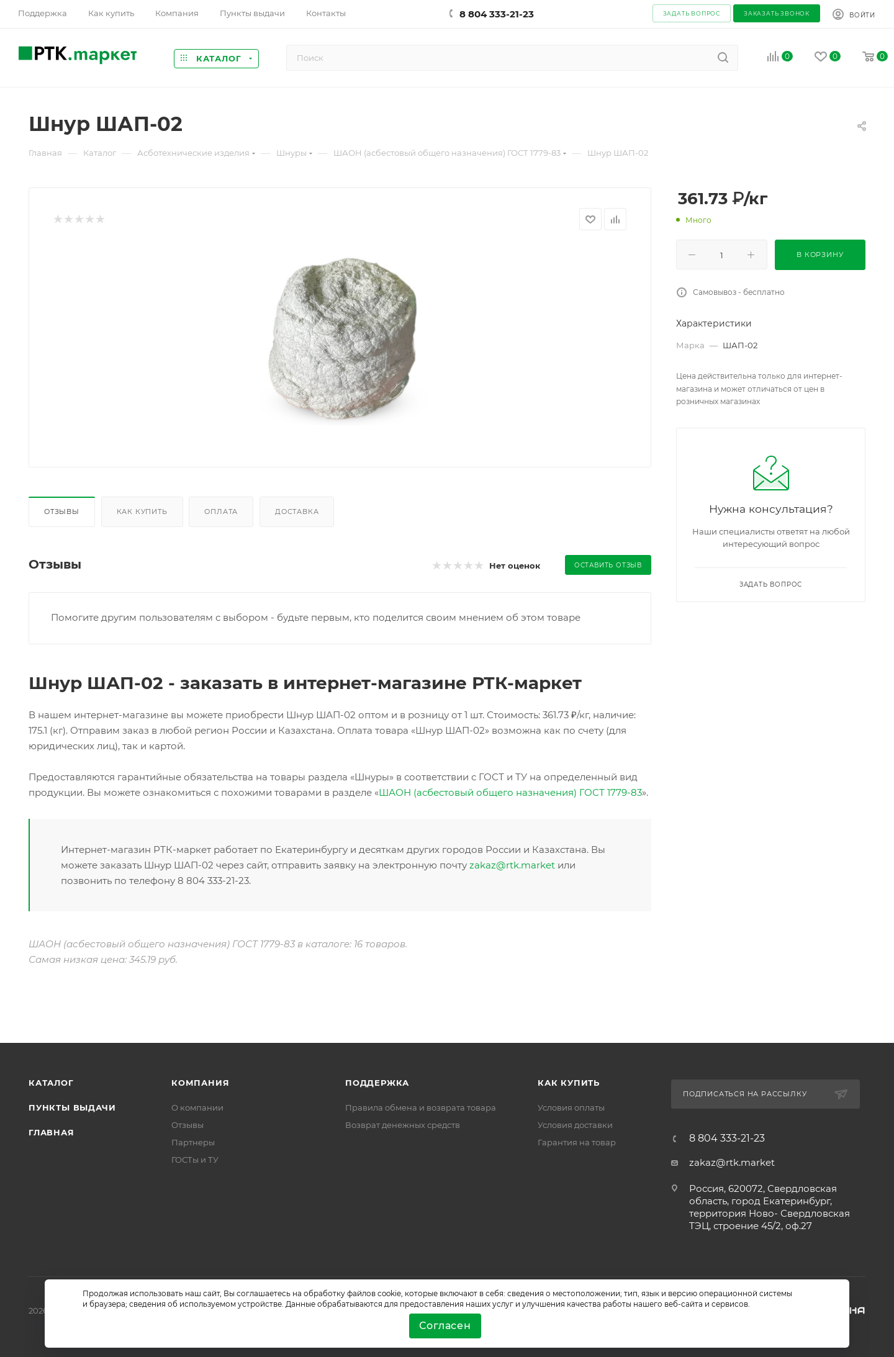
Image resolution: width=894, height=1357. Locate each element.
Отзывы (61, 511)
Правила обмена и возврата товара (420, 1107)
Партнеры (193, 1142)
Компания (200, 1083)
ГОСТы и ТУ (195, 1160)
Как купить (142, 511)
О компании (197, 1107)
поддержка (377, 1083)
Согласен (445, 1326)
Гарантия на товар (577, 1142)
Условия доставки (575, 1125)
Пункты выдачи (72, 1107)
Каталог (51, 1083)
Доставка (296, 511)
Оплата (221, 511)
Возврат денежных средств (402, 1125)
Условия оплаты (571, 1107)
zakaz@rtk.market (512, 865)
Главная (51, 1132)
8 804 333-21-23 (496, 14)
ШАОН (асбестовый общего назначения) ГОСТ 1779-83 (510, 792)
